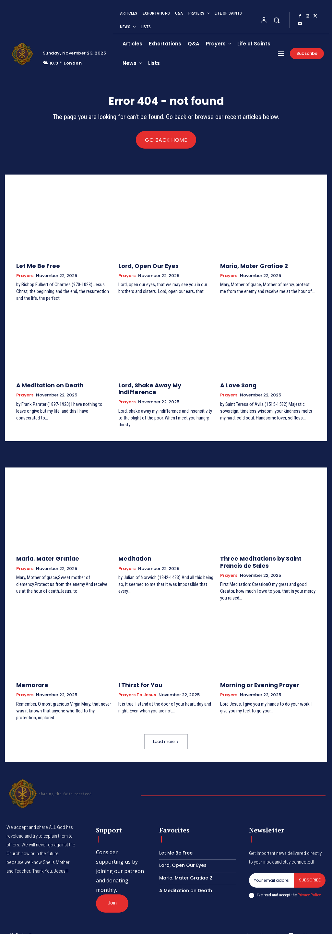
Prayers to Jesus (137, 684)
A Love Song (235, 385)
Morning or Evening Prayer (254, 674)
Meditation (132, 550)
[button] (276, 20)
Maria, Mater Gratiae (43, 550)
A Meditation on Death (45, 385)
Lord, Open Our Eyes (144, 266)
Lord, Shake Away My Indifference (162, 385)
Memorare (30, 674)
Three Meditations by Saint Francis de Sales (265, 553)
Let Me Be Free (34, 266)
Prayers (24, 276)
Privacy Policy (309, 883)
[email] (271, 869)
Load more (166, 731)
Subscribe (310, 869)
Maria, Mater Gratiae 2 (249, 266)
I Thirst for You (137, 674)
